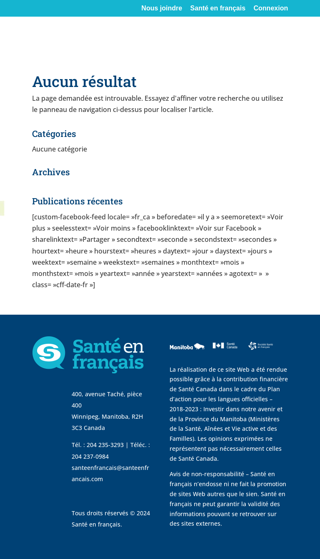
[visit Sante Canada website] (224, 356)
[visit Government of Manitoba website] (188, 359)
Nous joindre (161, 8)
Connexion (271, 8)
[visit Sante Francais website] (260, 352)
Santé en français (218, 8)
